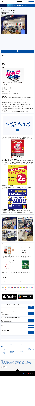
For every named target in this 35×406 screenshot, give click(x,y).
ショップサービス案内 (12, 374)
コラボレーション (3, 381)
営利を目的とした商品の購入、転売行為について (5, 392)
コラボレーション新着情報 (3, 382)
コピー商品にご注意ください (24, 391)
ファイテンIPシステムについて (23, 392)
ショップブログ (4, 133)
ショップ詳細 (30, 332)
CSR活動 (29, 378)
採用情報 (29, 380)
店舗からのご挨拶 (4, 111)
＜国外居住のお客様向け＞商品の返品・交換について (19, 393)
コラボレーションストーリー (3, 383)
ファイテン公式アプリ (4, 318)
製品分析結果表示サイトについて (28, 393)
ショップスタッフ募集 (16, 392)
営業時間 (3, 66)
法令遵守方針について (3, 391)
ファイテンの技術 (21, 381)
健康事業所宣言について (11, 393)
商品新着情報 (2, 374)
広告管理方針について (8, 391)
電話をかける (26, 62)
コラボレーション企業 (3, 384)
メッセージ (29, 374)
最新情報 (3, 80)
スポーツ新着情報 (11, 382)
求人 (30, 348)
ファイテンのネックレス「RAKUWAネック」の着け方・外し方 (4, 377)
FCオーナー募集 (11, 392)
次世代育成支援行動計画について (30, 392)
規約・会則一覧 (2, 394)
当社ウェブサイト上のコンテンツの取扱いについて (16, 391)
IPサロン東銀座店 (20, 374)
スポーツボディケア (12, 381)
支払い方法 (3, 311)
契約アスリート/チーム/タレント (31, 379)
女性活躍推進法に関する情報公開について (4, 393)
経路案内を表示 (9, 62)
